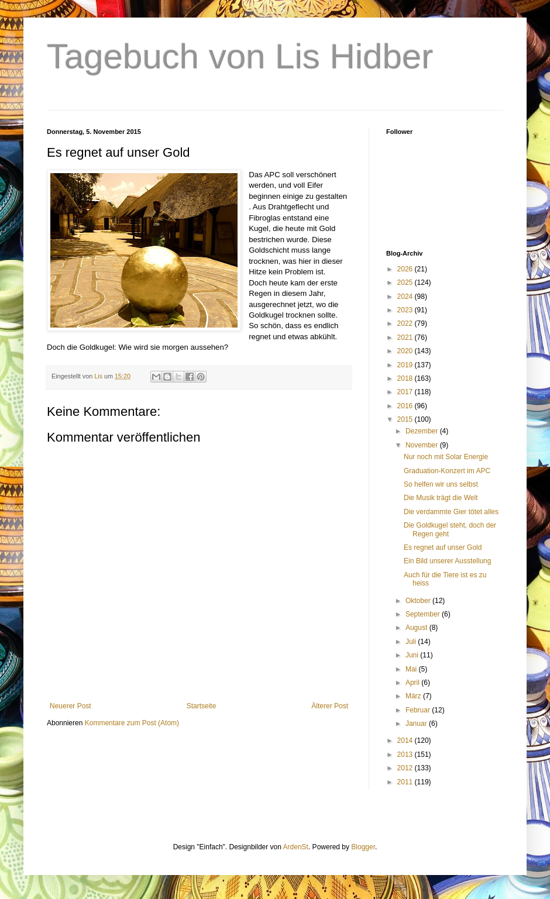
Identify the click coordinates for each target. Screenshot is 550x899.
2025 (406, 282)
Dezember (422, 431)
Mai (412, 669)
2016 (406, 406)
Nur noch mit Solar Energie (446, 457)
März (414, 696)
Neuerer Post (70, 706)
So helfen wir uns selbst (441, 484)
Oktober (418, 601)
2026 (406, 269)
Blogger (363, 847)
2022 (406, 323)
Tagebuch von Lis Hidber (240, 56)
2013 (406, 754)
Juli (411, 642)
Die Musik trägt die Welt (441, 498)
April (413, 682)
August (417, 628)
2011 (406, 782)
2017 (406, 392)
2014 (406, 740)
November (422, 445)
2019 (406, 365)
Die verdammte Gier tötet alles (451, 512)
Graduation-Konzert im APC (447, 471)
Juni (412, 655)
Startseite (201, 706)
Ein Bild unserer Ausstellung (447, 561)
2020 (406, 351)
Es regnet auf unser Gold (443, 547)
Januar (417, 723)
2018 (406, 378)
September (423, 614)
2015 (406, 419)
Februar (418, 710)
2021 (406, 337)
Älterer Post (329, 706)
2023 (406, 310)
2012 (406, 768)
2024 (406, 296)
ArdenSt (295, 847)
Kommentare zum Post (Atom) (132, 723)
